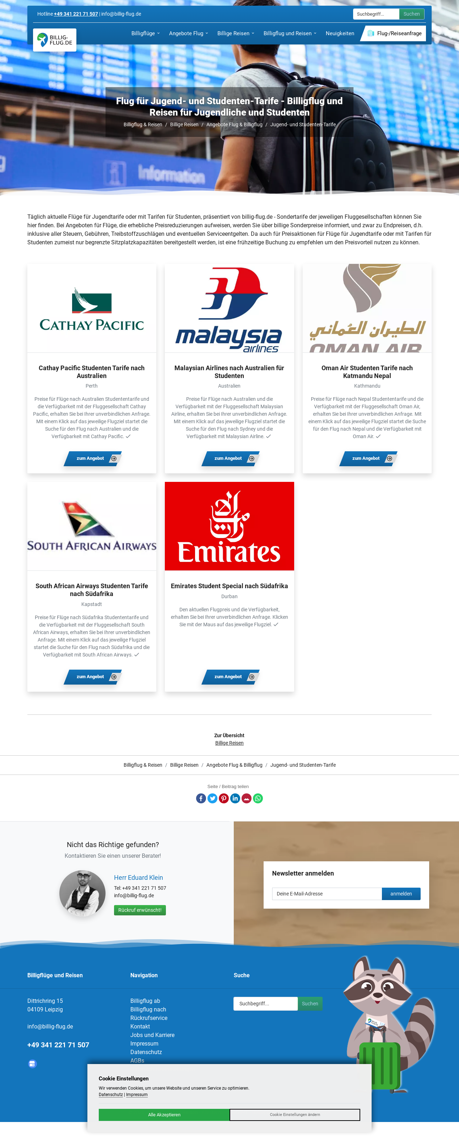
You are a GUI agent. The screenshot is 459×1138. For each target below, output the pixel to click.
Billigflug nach (148, 1009)
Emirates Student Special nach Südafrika (229, 586)
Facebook (201, 798)
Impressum (144, 1043)
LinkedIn (235, 798)
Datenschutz (146, 1052)
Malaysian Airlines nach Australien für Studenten (229, 371)
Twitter (212, 798)
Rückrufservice (148, 1018)
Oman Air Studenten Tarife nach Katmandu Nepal (367, 371)
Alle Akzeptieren (164, 1114)
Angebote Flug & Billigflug (234, 124)
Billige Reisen (184, 124)
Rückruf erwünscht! (140, 910)
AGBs (137, 1060)
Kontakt (140, 1026)
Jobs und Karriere (152, 1035)
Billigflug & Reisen (143, 124)
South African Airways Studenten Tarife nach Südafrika (92, 589)
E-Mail (247, 798)
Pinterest (224, 798)
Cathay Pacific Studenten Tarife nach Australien (92, 371)
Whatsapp (258, 798)
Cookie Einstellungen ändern (295, 1114)
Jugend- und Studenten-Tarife (303, 124)
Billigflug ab (145, 1001)
